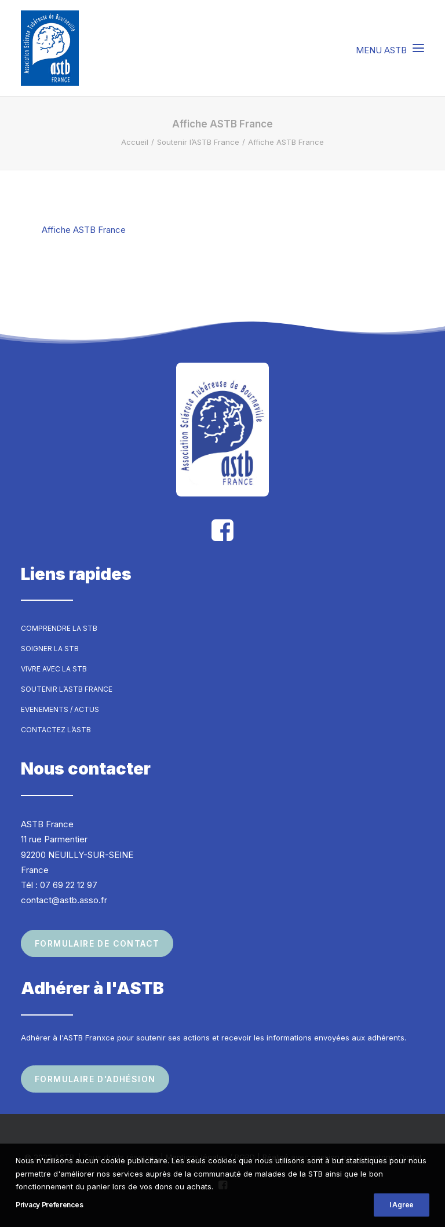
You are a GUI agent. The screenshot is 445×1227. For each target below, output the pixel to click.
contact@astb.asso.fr (64, 899)
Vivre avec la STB (54, 668)
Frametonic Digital (388, 1157)
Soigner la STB (50, 648)
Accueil (134, 142)
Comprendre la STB (59, 628)
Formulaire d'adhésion (95, 1079)
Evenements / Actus (60, 709)
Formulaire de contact (97, 943)
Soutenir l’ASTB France (198, 142)
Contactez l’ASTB (56, 729)
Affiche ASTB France (84, 229)
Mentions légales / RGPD (210, 1157)
